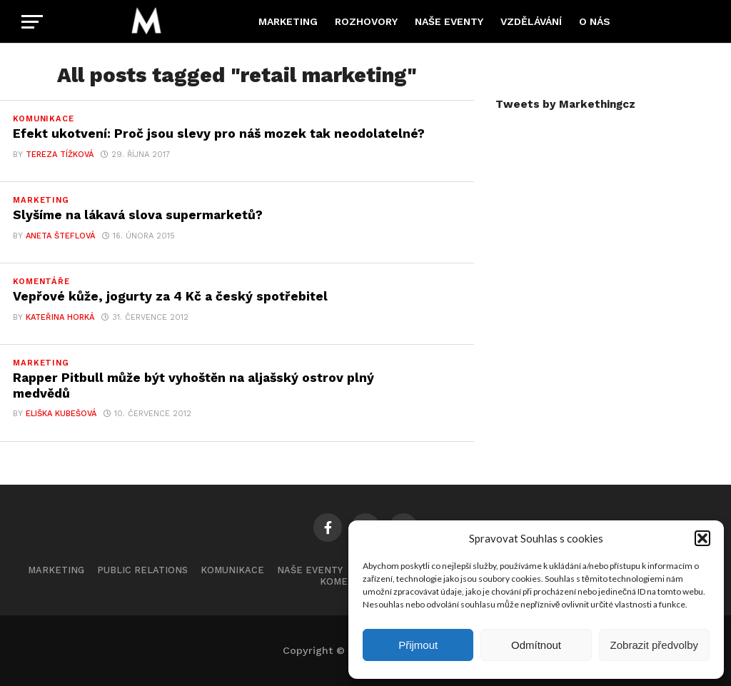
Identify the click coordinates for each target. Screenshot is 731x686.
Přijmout (418, 645)
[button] (702, 538)
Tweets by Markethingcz (565, 104)
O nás (594, 21)
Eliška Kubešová (61, 413)
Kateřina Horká (60, 317)
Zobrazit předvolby (654, 645)
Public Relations (142, 570)
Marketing (288, 21)
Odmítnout (536, 645)
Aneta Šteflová (60, 236)
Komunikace (232, 570)
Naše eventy (449, 21)
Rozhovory (366, 21)
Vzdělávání (531, 21)
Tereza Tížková (60, 154)
